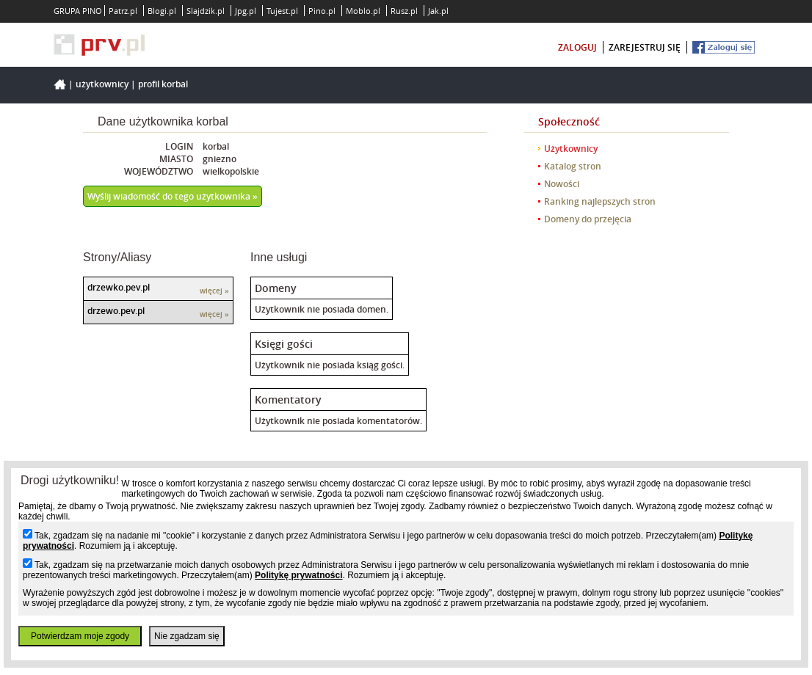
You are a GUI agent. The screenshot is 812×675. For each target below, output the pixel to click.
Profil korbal (163, 84)
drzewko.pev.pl (118, 287)
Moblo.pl (363, 10)
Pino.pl (322, 10)
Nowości (561, 184)
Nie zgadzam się (187, 636)
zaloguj (577, 47)
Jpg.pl (245, 10)
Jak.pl (438, 10)
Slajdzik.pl (205, 10)
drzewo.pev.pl (116, 310)
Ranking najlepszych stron (600, 201)
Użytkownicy (102, 84)
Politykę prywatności (298, 575)
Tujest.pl (282, 10)
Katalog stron (572, 166)
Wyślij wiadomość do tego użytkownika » (172, 196)
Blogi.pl (162, 10)
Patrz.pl (123, 10)
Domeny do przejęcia (587, 219)
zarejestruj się (645, 47)
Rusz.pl (404, 10)
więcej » (214, 291)
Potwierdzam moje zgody (80, 636)
